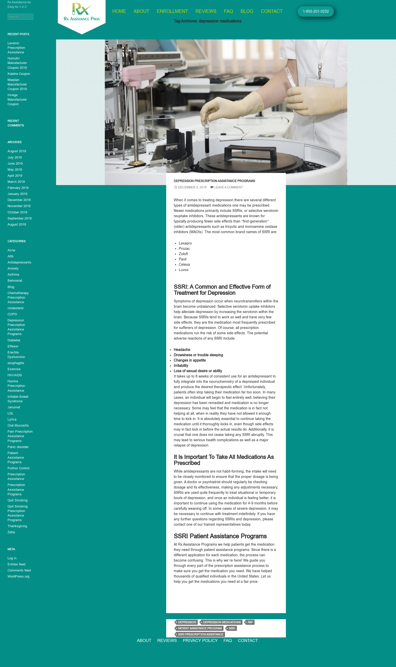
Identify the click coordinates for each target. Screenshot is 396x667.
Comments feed (18, 563)
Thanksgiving (17, 519)
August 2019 (16, 151)
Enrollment (172, 11)
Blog (247, 11)
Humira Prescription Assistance (16, 384)
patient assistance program (200, 628)
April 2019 (15, 175)
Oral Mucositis (17, 424)
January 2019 (17, 193)
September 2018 (19, 217)
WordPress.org (18, 569)
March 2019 (16, 181)
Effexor (12, 345)
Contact (272, 11)
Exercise (13, 368)
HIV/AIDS (14, 374)
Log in (12, 551)
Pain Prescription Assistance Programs (19, 434)
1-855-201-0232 (316, 11)
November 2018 (19, 205)
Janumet (13, 406)
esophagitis (15, 362)
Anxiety (13, 268)
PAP (250, 622)
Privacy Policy (201, 641)
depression (187, 622)
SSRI (232, 628)
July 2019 (14, 157)
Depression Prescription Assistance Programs (214, 181)
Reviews (205, 11)
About (141, 11)
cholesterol (15, 307)
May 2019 (14, 169)
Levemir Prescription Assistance (16, 47)
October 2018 (17, 211)
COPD (12, 313)
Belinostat (14, 280)
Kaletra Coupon (18, 73)
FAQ (228, 11)
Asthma (13, 274)
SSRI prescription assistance (200, 634)
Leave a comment (228, 187)
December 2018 (19, 199)
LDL (10, 412)
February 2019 (18, 187)
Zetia (11, 525)
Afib (10, 255)
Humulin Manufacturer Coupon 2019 (17, 63)
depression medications (222, 622)
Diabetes (14, 339)
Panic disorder (18, 445)
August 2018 (16, 224)
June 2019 (15, 163)
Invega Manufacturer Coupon (17, 99)
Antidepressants (19, 261)
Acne (11, 249)
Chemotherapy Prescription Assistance (18, 296)
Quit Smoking (17, 494)
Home (119, 11)
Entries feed (16, 557)
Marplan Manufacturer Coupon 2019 (17, 84)
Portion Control (18, 462)
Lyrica (12, 418)
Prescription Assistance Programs (16, 483)
